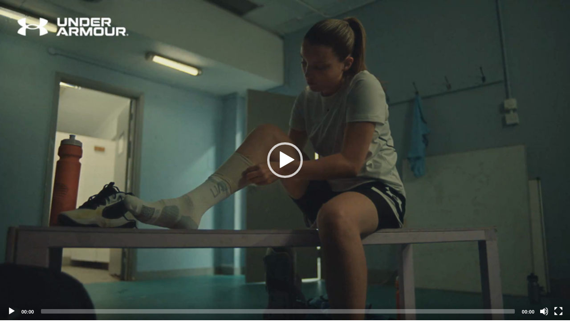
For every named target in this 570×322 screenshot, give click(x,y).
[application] (285, 160)
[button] (285, 160)
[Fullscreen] (558, 311)
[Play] (11, 311)
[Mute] (544, 311)
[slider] (278, 311)
